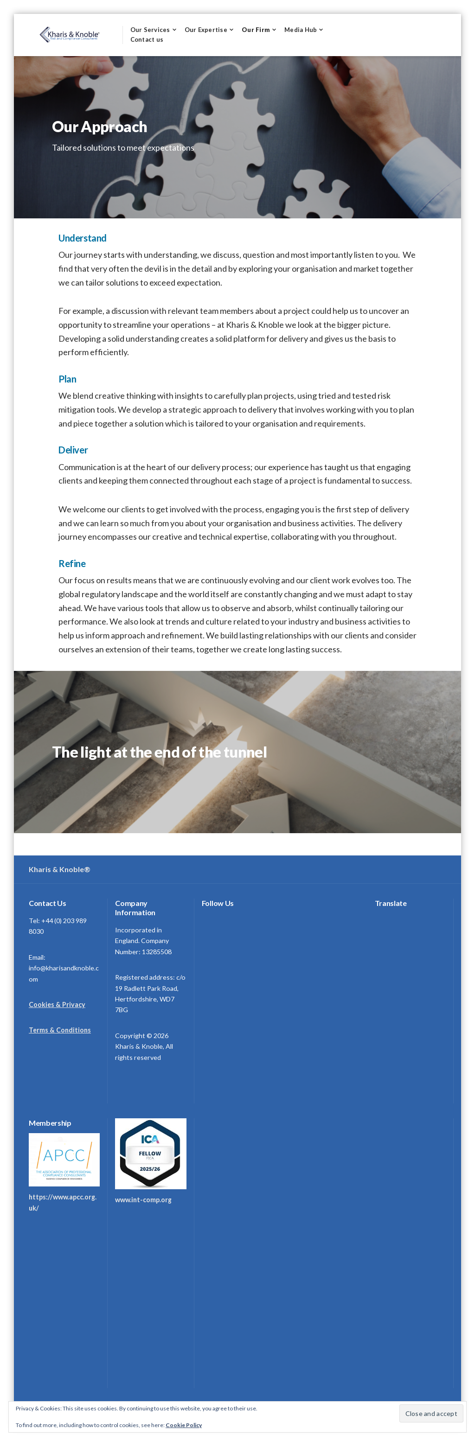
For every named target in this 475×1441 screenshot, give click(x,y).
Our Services (150, 29)
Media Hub (300, 29)
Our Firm (256, 29)
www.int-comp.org (143, 1200)
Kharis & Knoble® (59, 869)
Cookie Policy (184, 1425)
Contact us (147, 39)
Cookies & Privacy (57, 1004)
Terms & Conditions (60, 1030)
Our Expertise (206, 29)
